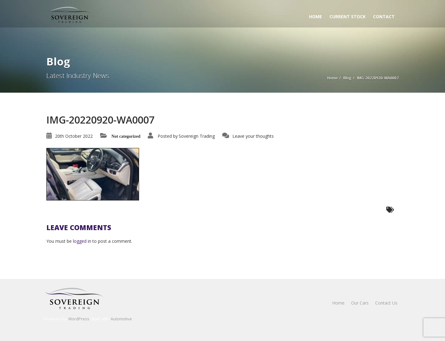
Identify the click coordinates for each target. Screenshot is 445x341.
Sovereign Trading (197, 136)
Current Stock (347, 16)
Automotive (121, 319)
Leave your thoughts (253, 136)
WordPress (78, 319)
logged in (82, 241)
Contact (384, 16)
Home (315, 16)
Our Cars (360, 303)
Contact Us (386, 303)
